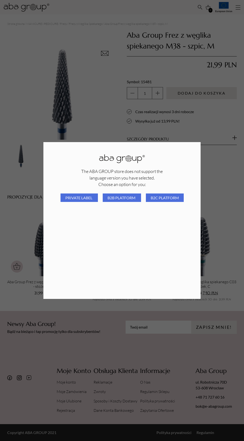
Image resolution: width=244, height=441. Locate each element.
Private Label (79, 197)
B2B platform (122, 197)
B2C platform (165, 197)
